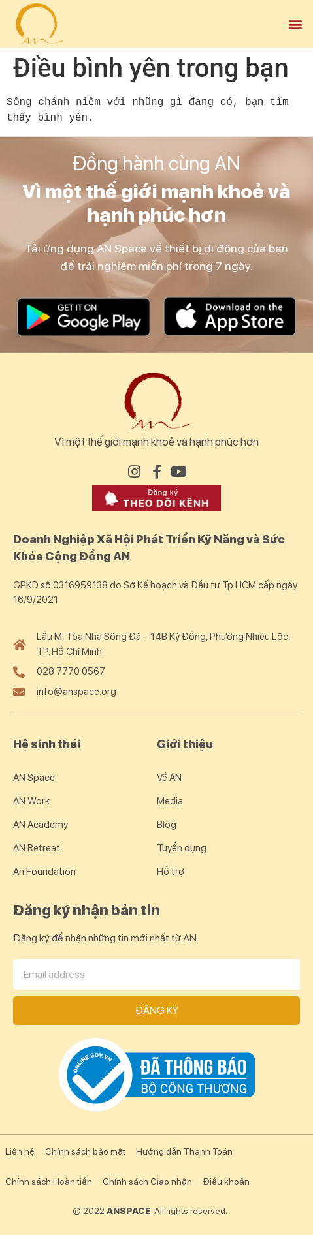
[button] (295, 24)
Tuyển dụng (181, 848)
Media (170, 801)
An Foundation (44, 871)
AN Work (31, 801)
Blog (166, 825)
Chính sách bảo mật (85, 1151)
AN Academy (40, 825)
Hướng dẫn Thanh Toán (184, 1151)
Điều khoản (226, 1181)
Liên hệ (20, 1151)
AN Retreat (36, 848)
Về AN (169, 778)
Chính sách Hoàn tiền (48, 1181)
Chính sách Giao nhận (147, 1181)
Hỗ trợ (170, 871)
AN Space (34, 778)
